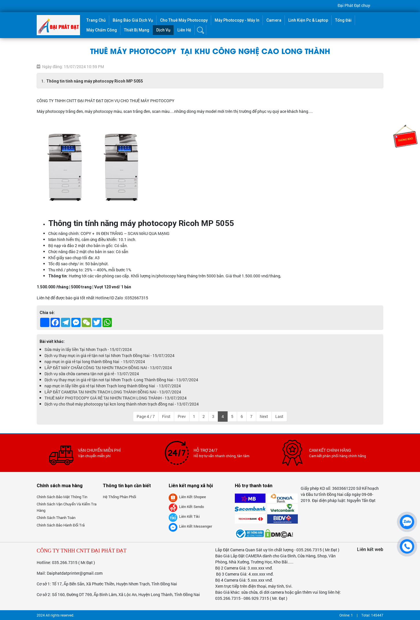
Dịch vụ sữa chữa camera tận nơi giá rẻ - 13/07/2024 (91, 373)
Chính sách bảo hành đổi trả (61, 525)
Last (279, 416)
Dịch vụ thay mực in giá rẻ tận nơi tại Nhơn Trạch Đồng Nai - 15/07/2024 (109, 355)
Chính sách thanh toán (56, 517)
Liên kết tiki (184, 516)
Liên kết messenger (190, 526)
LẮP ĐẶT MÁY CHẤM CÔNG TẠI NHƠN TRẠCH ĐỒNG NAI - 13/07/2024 (108, 367)
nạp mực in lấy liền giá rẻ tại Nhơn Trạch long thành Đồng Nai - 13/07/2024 (112, 386)
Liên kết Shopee (187, 496)
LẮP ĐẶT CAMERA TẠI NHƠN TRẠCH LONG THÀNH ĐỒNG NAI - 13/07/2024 (112, 392)
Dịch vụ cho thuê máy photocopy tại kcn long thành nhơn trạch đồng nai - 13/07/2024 (121, 404)
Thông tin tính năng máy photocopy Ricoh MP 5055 (94, 81)
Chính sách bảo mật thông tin (62, 496)
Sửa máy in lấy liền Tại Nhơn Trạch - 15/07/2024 (88, 349)
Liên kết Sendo (186, 506)
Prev (182, 416)
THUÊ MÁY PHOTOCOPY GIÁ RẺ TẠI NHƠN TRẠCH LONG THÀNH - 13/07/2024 (115, 398)
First (166, 416)
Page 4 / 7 (146, 416)
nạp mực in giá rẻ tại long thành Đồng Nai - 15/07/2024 (94, 361)
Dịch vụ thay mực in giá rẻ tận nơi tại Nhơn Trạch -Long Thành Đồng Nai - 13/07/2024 (121, 379)
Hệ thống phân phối (119, 496)
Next (264, 416)
